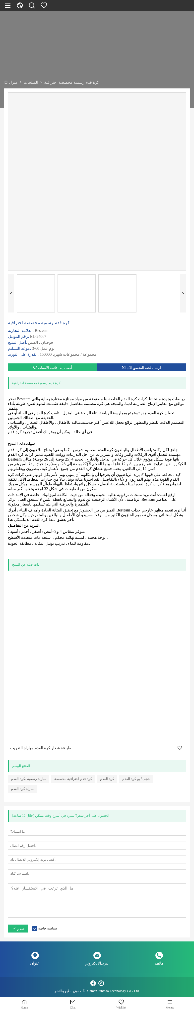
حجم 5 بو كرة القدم (136, 779)
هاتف (159, 963)
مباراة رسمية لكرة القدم (28, 779)
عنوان (35, 963)
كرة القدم (107, 779)
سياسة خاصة (47, 928)
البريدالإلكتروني (97, 963)
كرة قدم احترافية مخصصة (73, 779)
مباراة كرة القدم (22, 789)
